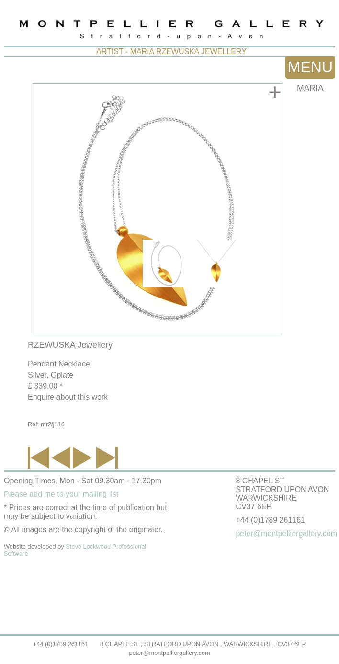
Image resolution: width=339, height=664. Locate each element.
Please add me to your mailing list (61, 494)
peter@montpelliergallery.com (169, 652)
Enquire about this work (68, 397)
